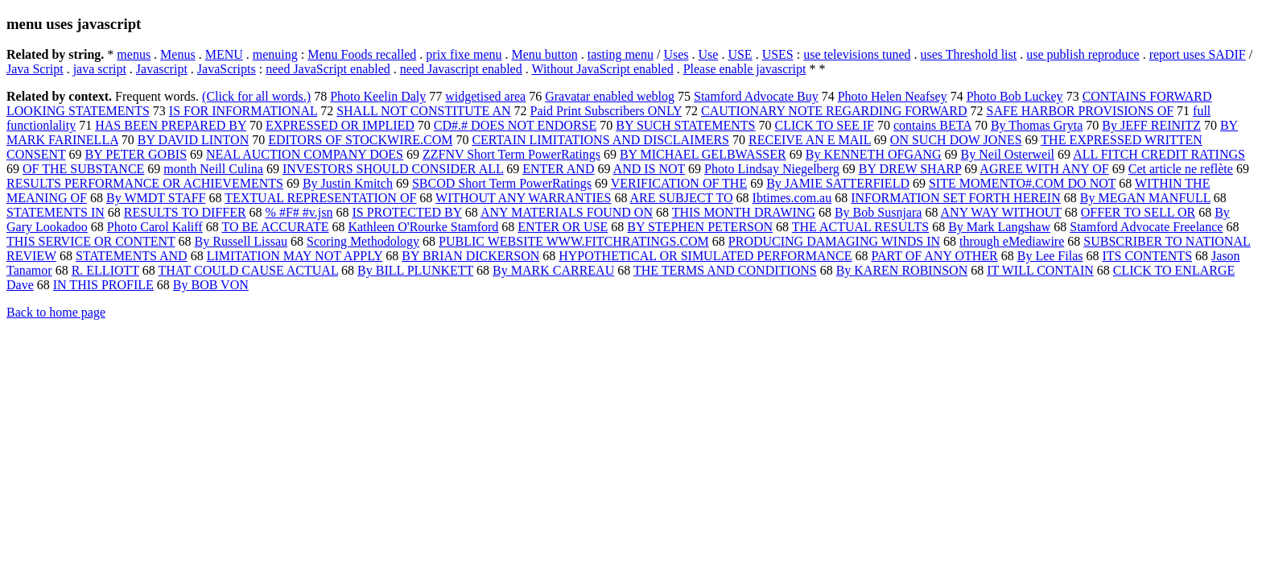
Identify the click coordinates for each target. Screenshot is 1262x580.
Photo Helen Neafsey (892, 96)
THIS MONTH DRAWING (743, 212)
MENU (224, 54)
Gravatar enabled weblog (609, 96)
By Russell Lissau (241, 241)
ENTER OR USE (563, 227)
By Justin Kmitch (348, 183)
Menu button (545, 54)
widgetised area (485, 96)
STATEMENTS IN (55, 212)
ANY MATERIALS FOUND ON (566, 212)
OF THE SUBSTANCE (83, 169)
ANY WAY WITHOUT (1001, 212)
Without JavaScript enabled (602, 69)
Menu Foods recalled (361, 54)
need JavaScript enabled (328, 69)
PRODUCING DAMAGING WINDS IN (834, 241)
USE (740, 54)
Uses (675, 54)
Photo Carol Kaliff (155, 227)
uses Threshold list (969, 54)
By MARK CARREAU (553, 270)
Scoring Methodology (363, 241)
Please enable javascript (744, 69)
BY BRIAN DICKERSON (470, 256)
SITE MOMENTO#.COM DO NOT (1022, 183)
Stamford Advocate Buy (756, 96)
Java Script (35, 69)
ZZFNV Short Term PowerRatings (511, 154)
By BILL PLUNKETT (415, 270)
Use (709, 54)
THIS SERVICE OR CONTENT (90, 241)
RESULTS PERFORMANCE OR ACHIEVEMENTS (144, 183)
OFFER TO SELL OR (1138, 212)
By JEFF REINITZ (1151, 125)
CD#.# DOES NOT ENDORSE (515, 125)
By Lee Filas (1050, 256)
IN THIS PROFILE (103, 285)
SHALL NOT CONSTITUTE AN (423, 111)
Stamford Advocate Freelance (1146, 227)
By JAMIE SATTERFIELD (837, 183)
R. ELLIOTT (105, 270)
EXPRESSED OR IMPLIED (340, 125)
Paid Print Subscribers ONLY (606, 111)
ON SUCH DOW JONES (956, 140)
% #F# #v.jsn (299, 212)
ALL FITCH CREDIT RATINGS (1159, 154)
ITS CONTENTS (1147, 256)
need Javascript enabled (461, 69)
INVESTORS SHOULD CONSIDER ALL (393, 169)
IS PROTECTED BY (406, 212)
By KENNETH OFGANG (874, 154)
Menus (178, 54)
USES (778, 54)
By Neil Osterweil (1007, 154)
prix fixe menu (463, 54)
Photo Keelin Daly (378, 96)
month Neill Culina (213, 169)
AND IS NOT (649, 169)
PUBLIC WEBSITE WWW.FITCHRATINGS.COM (574, 241)
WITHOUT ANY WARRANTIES (523, 198)
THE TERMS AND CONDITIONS (725, 270)
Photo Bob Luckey (1015, 96)
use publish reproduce (1082, 54)
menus (134, 54)
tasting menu (621, 54)
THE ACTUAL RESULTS (860, 227)
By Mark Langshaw (999, 227)
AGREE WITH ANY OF (1043, 169)
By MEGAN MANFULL (1145, 198)
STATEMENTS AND (132, 256)
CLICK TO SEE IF (824, 125)
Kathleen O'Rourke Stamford (423, 227)
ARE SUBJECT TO (681, 198)
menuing (275, 54)
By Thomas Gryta (1037, 125)
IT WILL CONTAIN (1040, 270)
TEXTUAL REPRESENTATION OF (320, 198)
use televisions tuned (856, 54)
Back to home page (55, 312)
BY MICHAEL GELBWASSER (703, 154)
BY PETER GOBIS (136, 154)
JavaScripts (226, 69)
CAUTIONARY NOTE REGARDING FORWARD (834, 111)
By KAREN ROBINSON (902, 270)
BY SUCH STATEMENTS (685, 125)
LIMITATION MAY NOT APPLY (295, 256)
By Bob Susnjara (878, 212)
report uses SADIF (1197, 54)
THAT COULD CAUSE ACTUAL (249, 270)
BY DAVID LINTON (193, 140)
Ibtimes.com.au (792, 198)
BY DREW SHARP (910, 169)
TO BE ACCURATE (274, 227)
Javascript (162, 69)
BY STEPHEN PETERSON (700, 227)
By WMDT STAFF (156, 198)
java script (99, 69)
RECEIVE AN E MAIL (810, 140)
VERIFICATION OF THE (679, 183)
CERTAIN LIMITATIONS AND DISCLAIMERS (600, 140)
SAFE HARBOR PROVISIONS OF (1080, 111)
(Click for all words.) (256, 96)
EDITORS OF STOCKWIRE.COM (360, 140)
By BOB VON (211, 285)
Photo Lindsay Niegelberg (771, 169)
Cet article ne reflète (1180, 169)
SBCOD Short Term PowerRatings (502, 183)
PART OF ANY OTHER (935, 256)
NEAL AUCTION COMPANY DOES (304, 154)
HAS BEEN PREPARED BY (170, 125)
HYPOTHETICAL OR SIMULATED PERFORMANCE (705, 256)
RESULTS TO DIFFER (185, 212)
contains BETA (932, 125)
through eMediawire (1011, 241)
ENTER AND (558, 169)
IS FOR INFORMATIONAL (243, 111)
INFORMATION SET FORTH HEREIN (956, 198)
